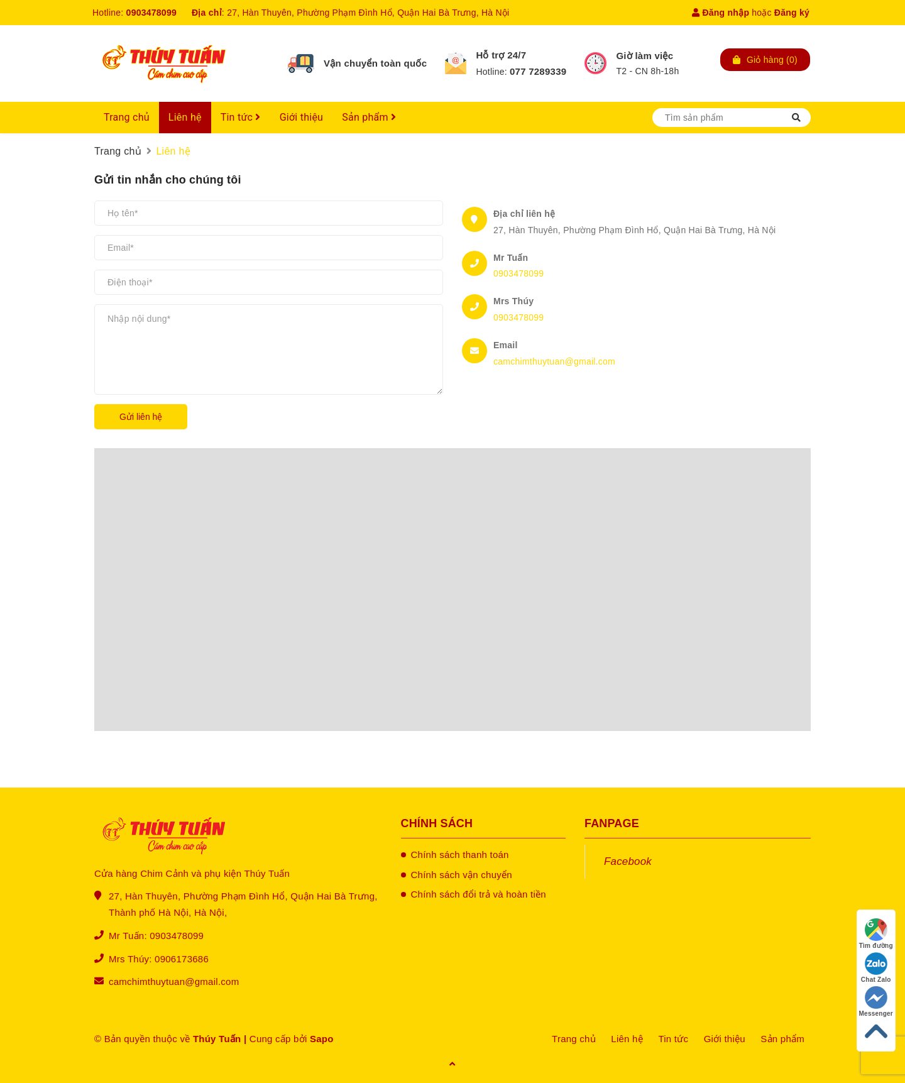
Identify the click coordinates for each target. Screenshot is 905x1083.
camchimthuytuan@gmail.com (554, 361)
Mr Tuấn (510, 258)
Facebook (628, 861)
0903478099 (151, 13)
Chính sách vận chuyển (461, 874)
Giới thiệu (302, 117)
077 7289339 (538, 71)
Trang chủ (127, 117)
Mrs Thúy (513, 301)
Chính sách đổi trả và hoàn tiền (478, 894)
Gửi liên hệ (140, 417)
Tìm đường (876, 933)
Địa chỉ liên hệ (524, 214)
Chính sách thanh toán (460, 854)
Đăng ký (791, 13)
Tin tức (241, 117)
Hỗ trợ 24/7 (501, 55)
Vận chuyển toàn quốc (375, 63)
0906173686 (182, 959)
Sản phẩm (369, 117)
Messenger (876, 1001)
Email (505, 345)
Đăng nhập (720, 13)
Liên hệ (185, 117)
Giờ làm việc (644, 55)
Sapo (322, 1038)
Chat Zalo (876, 967)
